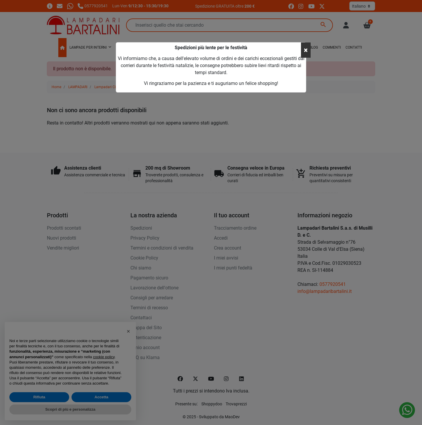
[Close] (306, 50)
